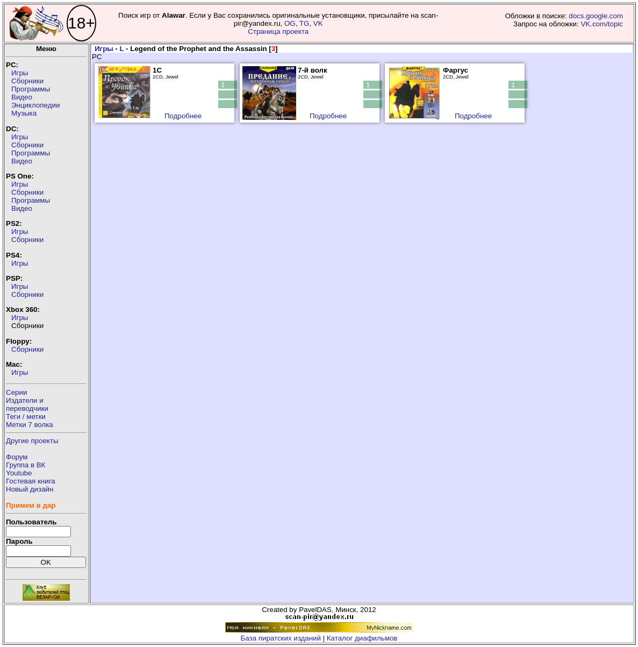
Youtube (19, 473)
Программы (30, 89)
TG (304, 23)
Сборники (27, 81)
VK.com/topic (601, 24)
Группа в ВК (25, 465)
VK (318, 23)
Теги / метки (26, 417)
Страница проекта (278, 31)
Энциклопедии (35, 105)
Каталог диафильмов (362, 638)
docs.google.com (596, 16)
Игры (19, 73)
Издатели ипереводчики (27, 404)
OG (290, 23)
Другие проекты (32, 441)
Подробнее (183, 116)
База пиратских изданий (281, 638)
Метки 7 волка (29, 425)
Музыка (24, 113)
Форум (17, 457)
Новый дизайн (29, 489)
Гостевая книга (30, 481)
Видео (21, 97)
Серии (16, 392)
